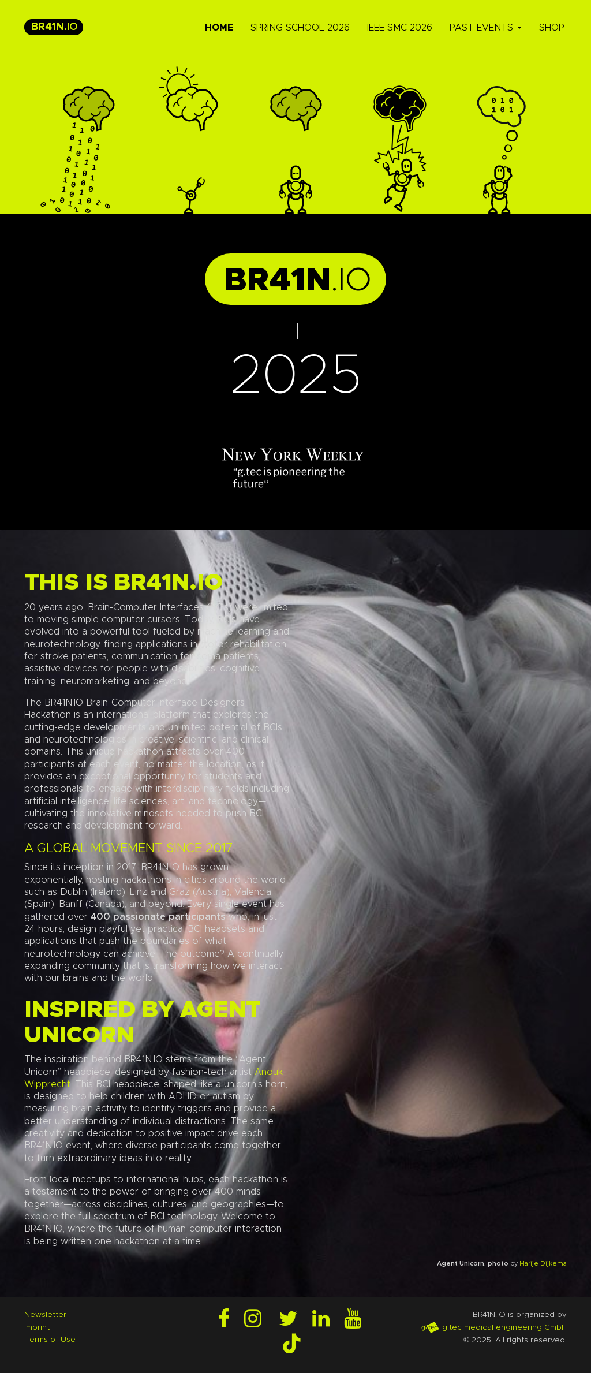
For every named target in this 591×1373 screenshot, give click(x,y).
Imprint (37, 1327)
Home (219, 27)
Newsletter (45, 1315)
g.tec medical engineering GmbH (494, 1327)
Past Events (486, 27)
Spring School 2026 (300, 27)
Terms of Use (50, 1339)
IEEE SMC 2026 (399, 27)
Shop (551, 27)
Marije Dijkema (543, 1263)
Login (10, 1362)
